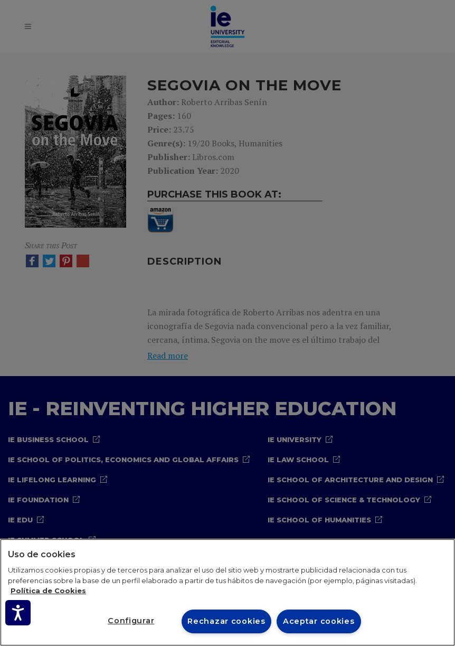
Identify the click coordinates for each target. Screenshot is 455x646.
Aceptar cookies (319, 621)
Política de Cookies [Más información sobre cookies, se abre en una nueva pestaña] (48, 590)
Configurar (131, 620)
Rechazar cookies (226, 621)
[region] (227, 592)
